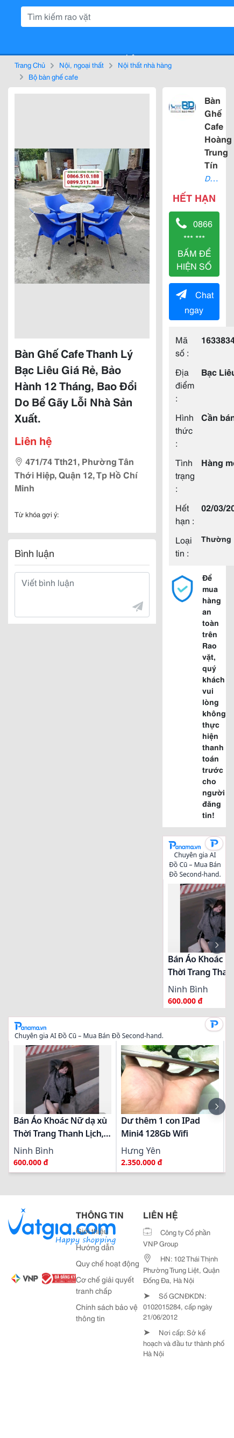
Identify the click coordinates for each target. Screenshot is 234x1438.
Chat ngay (195, 301)
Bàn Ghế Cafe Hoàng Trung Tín (218, 132)
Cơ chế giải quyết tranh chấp (105, 1285)
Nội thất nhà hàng (145, 64)
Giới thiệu (92, 1230)
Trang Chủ (30, 64)
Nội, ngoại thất (81, 64)
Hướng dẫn (95, 1247)
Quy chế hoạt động (107, 1263)
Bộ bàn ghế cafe (53, 76)
